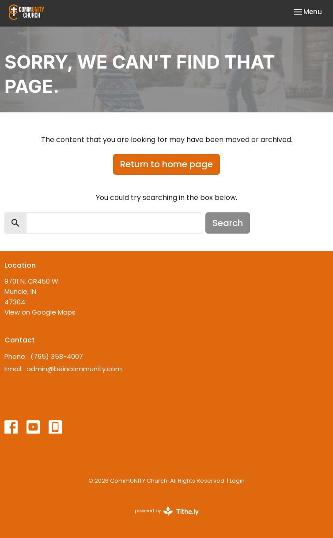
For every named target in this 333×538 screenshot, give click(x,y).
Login (237, 481)
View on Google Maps (40, 312)
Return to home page (166, 164)
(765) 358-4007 (56, 356)
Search (227, 223)
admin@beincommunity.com (74, 368)
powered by (167, 511)
